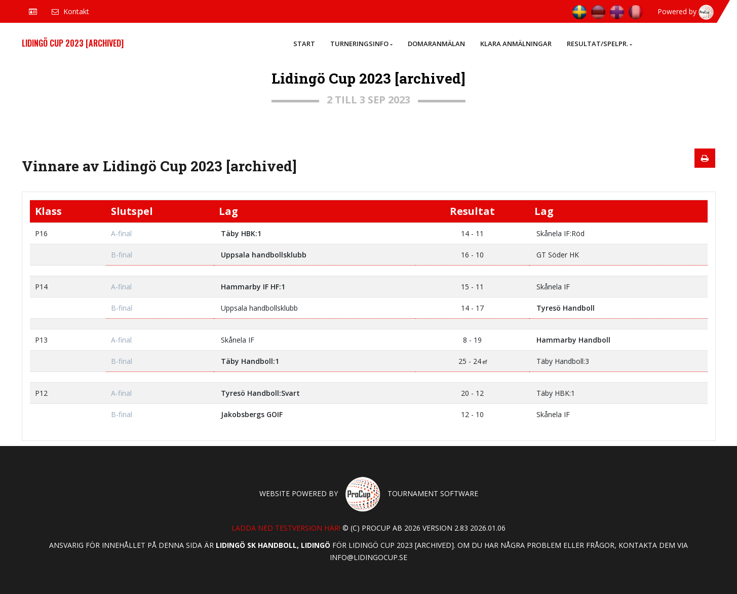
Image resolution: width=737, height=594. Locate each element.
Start (304, 43)
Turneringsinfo (361, 43)
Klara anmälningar (516, 43)
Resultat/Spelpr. (599, 43)
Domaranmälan (436, 43)
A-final (121, 233)
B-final (121, 254)
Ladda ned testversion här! (285, 528)
